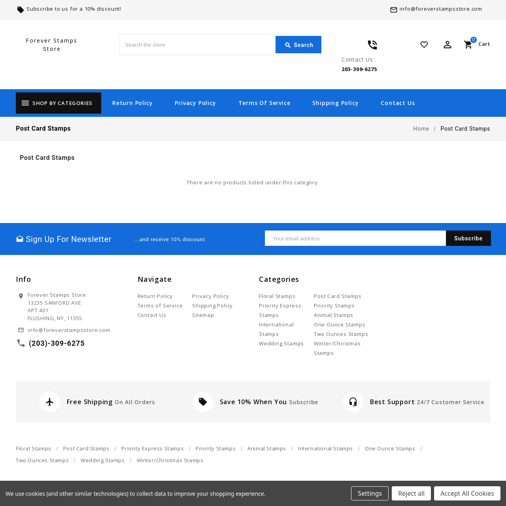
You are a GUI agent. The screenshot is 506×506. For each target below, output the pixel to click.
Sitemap (203, 315)
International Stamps (325, 448)
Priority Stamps (334, 305)
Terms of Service (264, 103)
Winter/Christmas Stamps (170, 460)
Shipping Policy (335, 103)
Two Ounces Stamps (341, 333)
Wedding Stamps (281, 343)
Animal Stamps (333, 315)
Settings (370, 493)
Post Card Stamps (338, 296)
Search (298, 45)
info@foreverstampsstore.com (441, 8)
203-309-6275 (359, 69)
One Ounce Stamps (340, 324)
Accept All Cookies (467, 493)
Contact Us (398, 103)
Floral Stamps (277, 296)
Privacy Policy (195, 103)
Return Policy (132, 103)
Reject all (411, 493)
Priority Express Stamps (152, 448)
